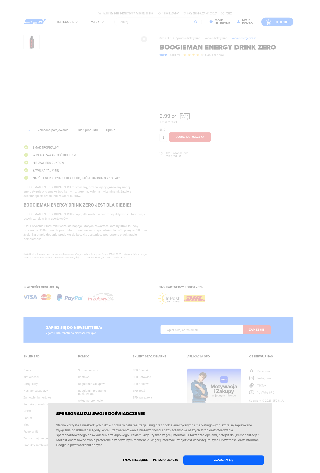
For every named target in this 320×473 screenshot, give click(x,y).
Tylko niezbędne (135, 460)
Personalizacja (165, 460)
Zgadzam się (223, 460)
